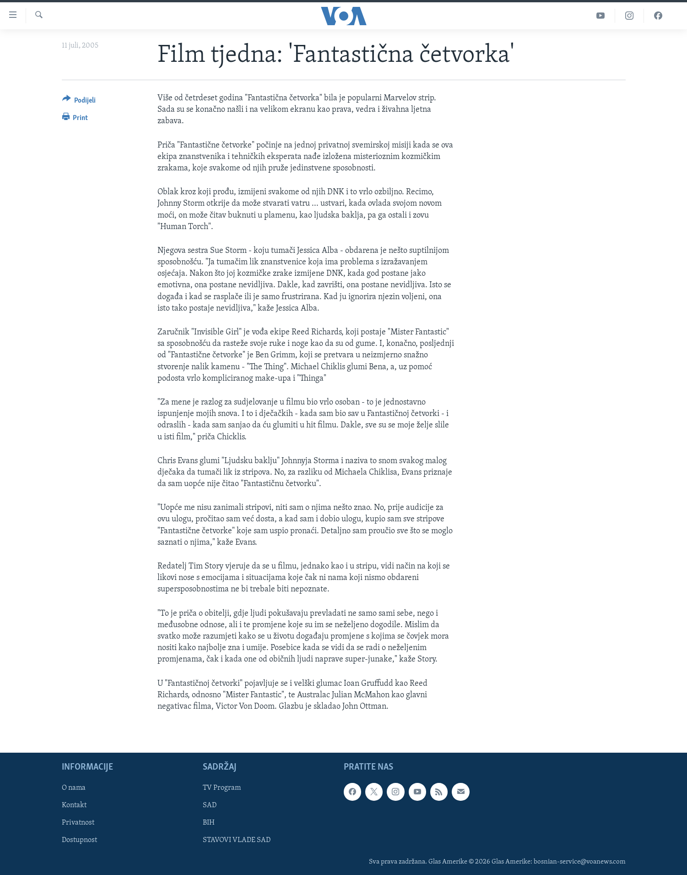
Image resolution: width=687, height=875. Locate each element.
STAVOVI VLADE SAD (236, 840)
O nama (74, 788)
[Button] (79, 102)
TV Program (222, 788)
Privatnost (78, 823)
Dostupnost (79, 840)
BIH (209, 823)
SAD (209, 805)
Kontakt (74, 805)
